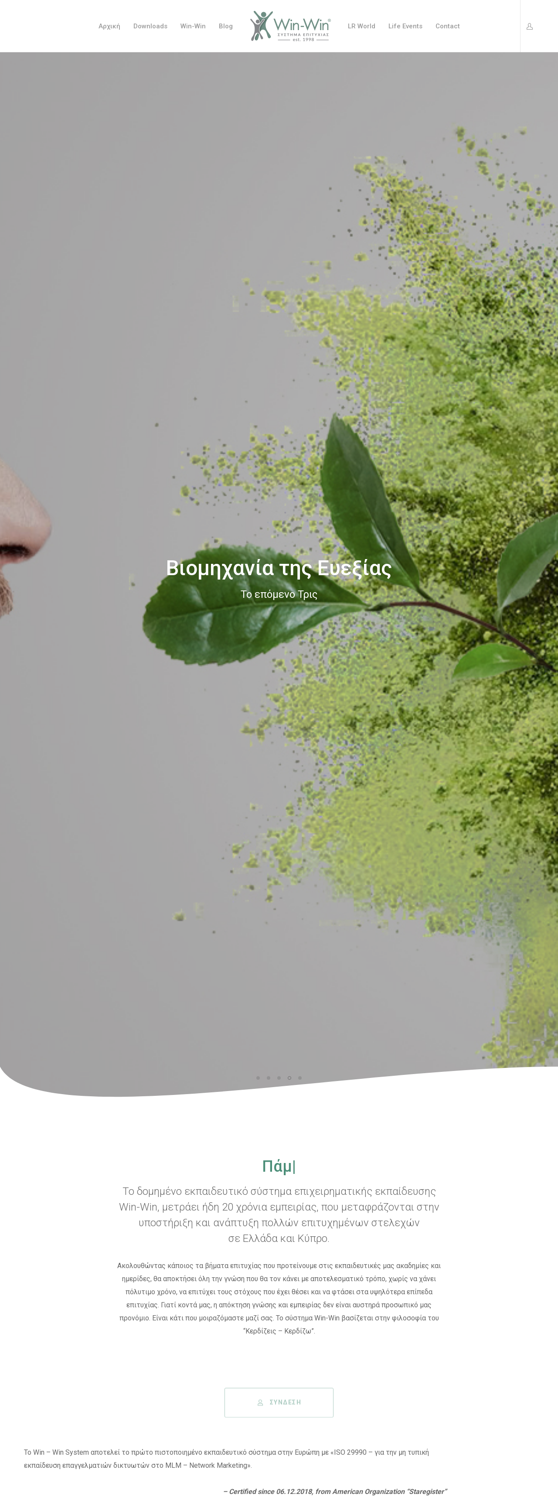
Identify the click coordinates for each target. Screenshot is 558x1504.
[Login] (527, 26)
